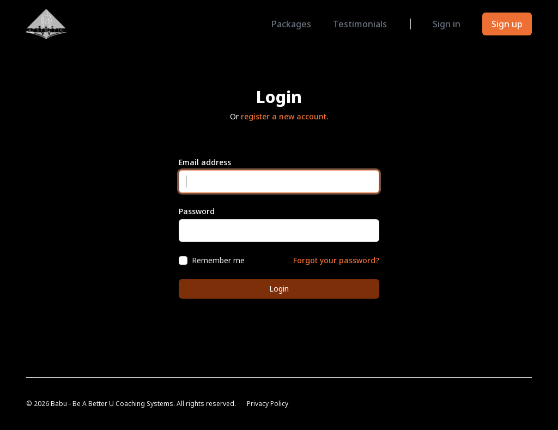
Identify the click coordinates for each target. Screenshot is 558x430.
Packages (291, 24)
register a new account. (284, 116)
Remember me (218, 260)
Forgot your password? (336, 260)
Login (279, 288)
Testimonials (360, 24)
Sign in (446, 24)
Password (197, 211)
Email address (205, 162)
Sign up (507, 24)
